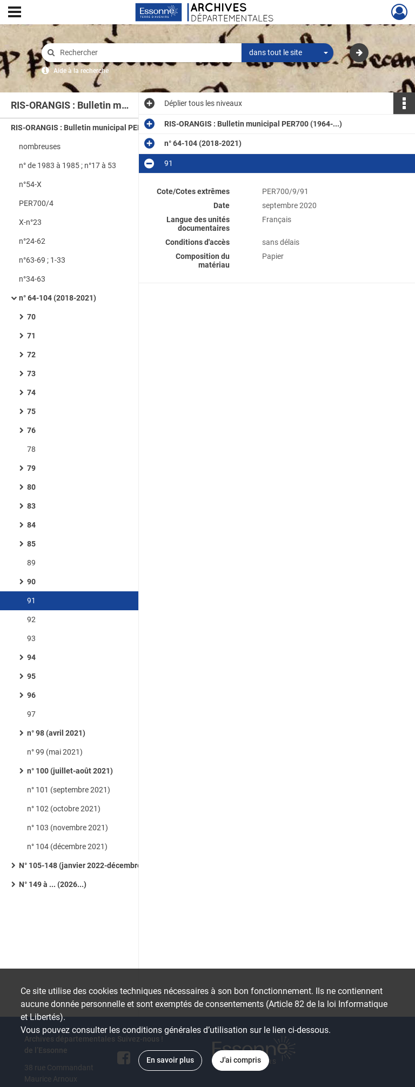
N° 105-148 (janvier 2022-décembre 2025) (91, 865)
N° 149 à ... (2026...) (52, 884)
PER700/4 (36, 203)
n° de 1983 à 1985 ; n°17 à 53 (67, 165)
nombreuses (40, 146)
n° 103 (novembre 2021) (67, 827)
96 (31, 695)
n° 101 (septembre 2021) (68, 789)
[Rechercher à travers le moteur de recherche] (147, 52)
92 (31, 619)
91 (31, 600)
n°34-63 (32, 279)
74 (31, 392)
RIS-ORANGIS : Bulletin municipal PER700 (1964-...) (100, 127)
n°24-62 (32, 241)
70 (31, 316)
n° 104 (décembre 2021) (67, 846)
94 (31, 657)
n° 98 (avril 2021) (56, 733)
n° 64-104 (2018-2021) (57, 298)
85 (31, 543)
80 (31, 487)
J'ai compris (240, 1060)
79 (31, 468)
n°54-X (30, 184)
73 (31, 373)
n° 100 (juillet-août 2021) (70, 770)
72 (31, 354)
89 (31, 562)
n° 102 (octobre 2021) (64, 808)
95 (31, 676)
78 (31, 449)
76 (31, 430)
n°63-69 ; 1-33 (42, 260)
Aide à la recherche (81, 71)
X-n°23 (30, 222)
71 (31, 335)
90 (31, 581)
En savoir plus (170, 1060)
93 (31, 638)
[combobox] (287, 53)
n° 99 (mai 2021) (55, 752)
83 (31, 506)
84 (31, 525)
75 (31, 411)
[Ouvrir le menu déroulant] (14, 12)
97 (31, 714)
